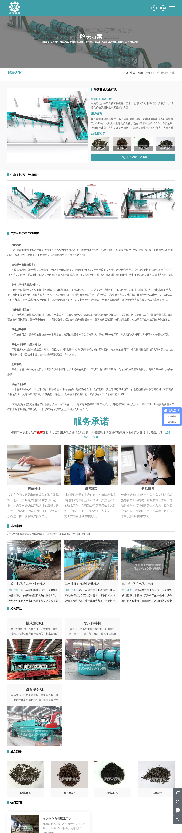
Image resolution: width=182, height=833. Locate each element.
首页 (125, 72)
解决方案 (121, 811)
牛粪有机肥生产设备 (141, 72)
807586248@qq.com (26, 800)
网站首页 (88, 800)
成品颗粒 (88, 811)
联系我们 (88, 821)
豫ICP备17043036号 (49, 825)
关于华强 (121, 800)
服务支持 (121, 816)
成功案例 (121, 806)
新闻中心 (88, 816)
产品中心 (88, 806)
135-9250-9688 (28, 806)
